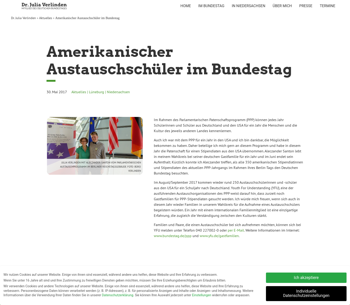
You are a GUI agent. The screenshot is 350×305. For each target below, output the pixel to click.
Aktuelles (45, 18)
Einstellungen (201, 294)
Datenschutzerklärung (117, 294)
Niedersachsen (118, 92)
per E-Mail (236, 230)
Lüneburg (96, 92)
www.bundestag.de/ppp (173, 235)
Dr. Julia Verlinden (23, 18)
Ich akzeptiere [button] (306, 277)
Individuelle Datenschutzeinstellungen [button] (306, 292)
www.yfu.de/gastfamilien (219, 235)
